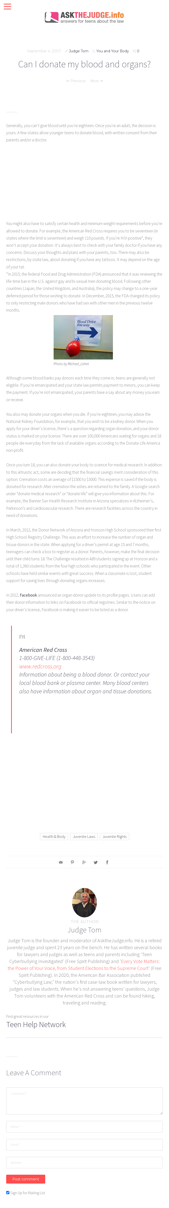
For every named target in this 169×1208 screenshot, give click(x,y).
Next (96, 81)
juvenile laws (84, 836)
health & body (54, 836)
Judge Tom (78, 51)
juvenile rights (115, 836)
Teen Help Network (36, 1024)
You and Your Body (112, 51)
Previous (75, 81)
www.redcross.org (40, 666)
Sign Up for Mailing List (27, 1192)
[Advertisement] (84, 185)
